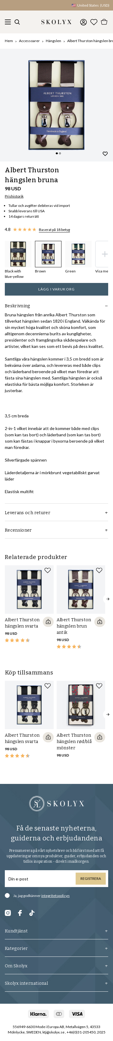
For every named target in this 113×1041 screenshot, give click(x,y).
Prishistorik (14, 196)
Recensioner (56, 530)
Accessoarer (29, 40)
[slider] (56, 105)
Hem (9, 40)
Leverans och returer (56, 512)
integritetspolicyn (55, 895)
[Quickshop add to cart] (48, 622)
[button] (42, 5)
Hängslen (53, 40)
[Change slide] (57, 153)
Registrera (90, 878)
